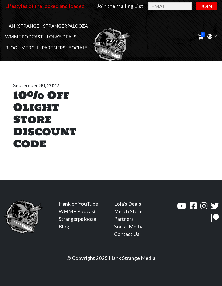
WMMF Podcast (24, 36)
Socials (78, 47)
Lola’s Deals (61, 36)
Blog (11, 47)
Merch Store (128, 211)
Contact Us (127, 234)
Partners (53, 47)
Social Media (129, 226)
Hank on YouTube (78, 204)
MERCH (29, 47)
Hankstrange (22, 26)
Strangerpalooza (65, 26)
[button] (212, 36)
